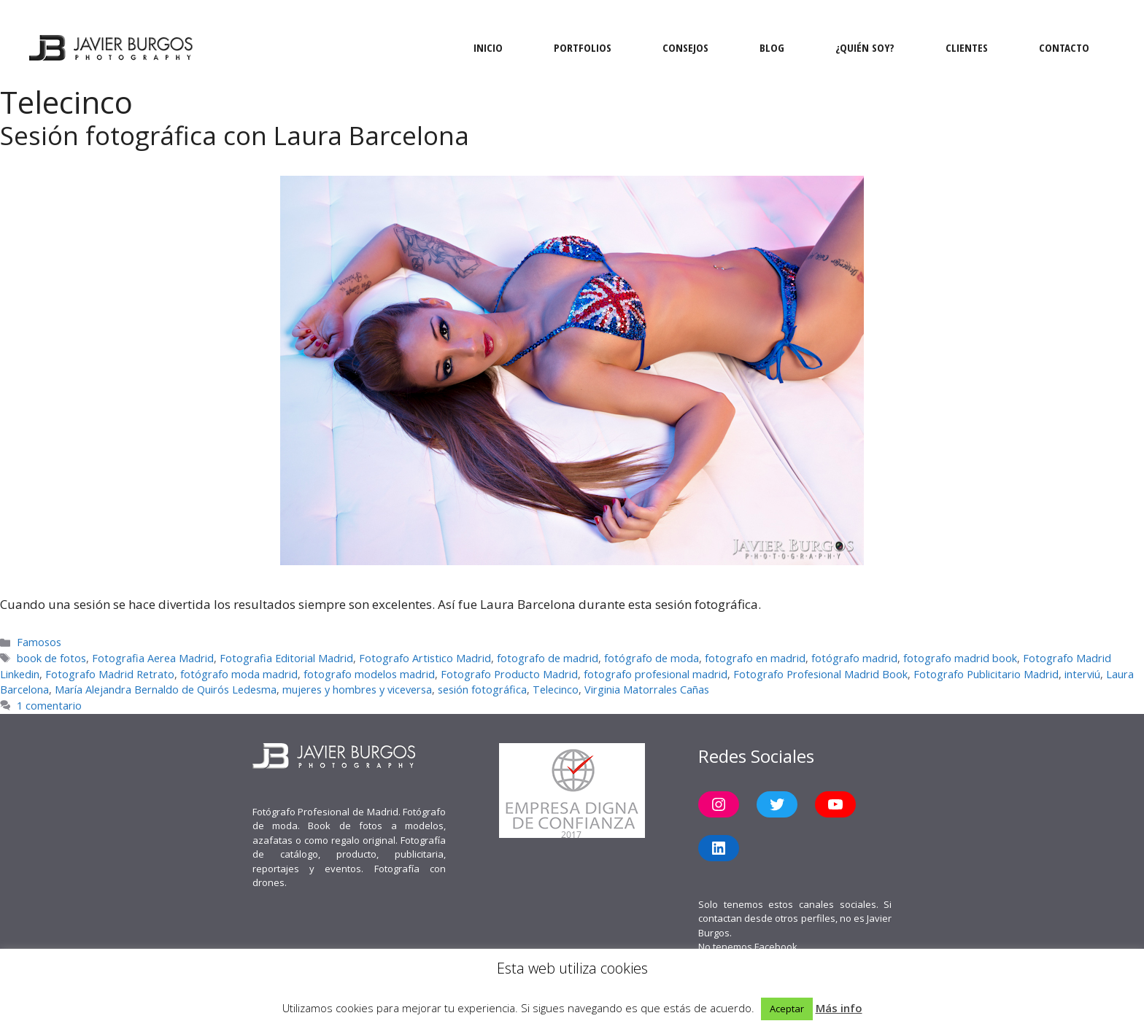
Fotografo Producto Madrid (509, 674)
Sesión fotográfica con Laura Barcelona (234, 135)
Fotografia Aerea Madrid (153, 658)
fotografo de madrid (547, 658)
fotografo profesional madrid (655, 674)
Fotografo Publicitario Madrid (986, 674)
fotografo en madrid (755, 658)
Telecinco (556, 689)
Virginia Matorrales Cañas (646, 689)
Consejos (685, 47)
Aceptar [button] (787, 1008)
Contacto (1064, 47)
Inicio (488, 47)
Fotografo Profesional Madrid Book (820, 674)
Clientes (967, 47)
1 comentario (49, 705)
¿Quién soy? (864, 47)
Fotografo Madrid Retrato (109, 674)
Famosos (39, 642)
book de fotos (51, 658)
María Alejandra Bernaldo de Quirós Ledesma (166, 689)
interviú (1082, 674)
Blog (772, 47)
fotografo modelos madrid (369, 674)
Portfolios (582, 47)
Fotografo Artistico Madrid (425, 658)
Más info (839, 1008)
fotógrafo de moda (651, 658)
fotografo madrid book (960, 658)
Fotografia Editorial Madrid (286, 658)
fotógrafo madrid (854, 658)
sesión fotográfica (482, 689)
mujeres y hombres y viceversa (357, 689)
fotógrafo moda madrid (239, 674)
